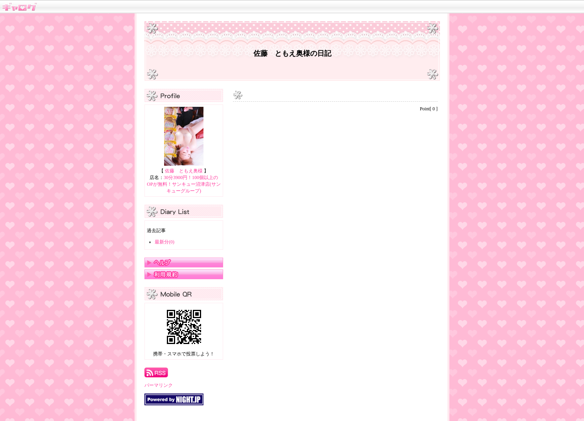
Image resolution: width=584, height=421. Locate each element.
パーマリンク (158, 385)
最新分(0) (164, 242)
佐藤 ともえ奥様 (184, 171)
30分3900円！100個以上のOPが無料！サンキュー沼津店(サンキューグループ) (183, 184)
